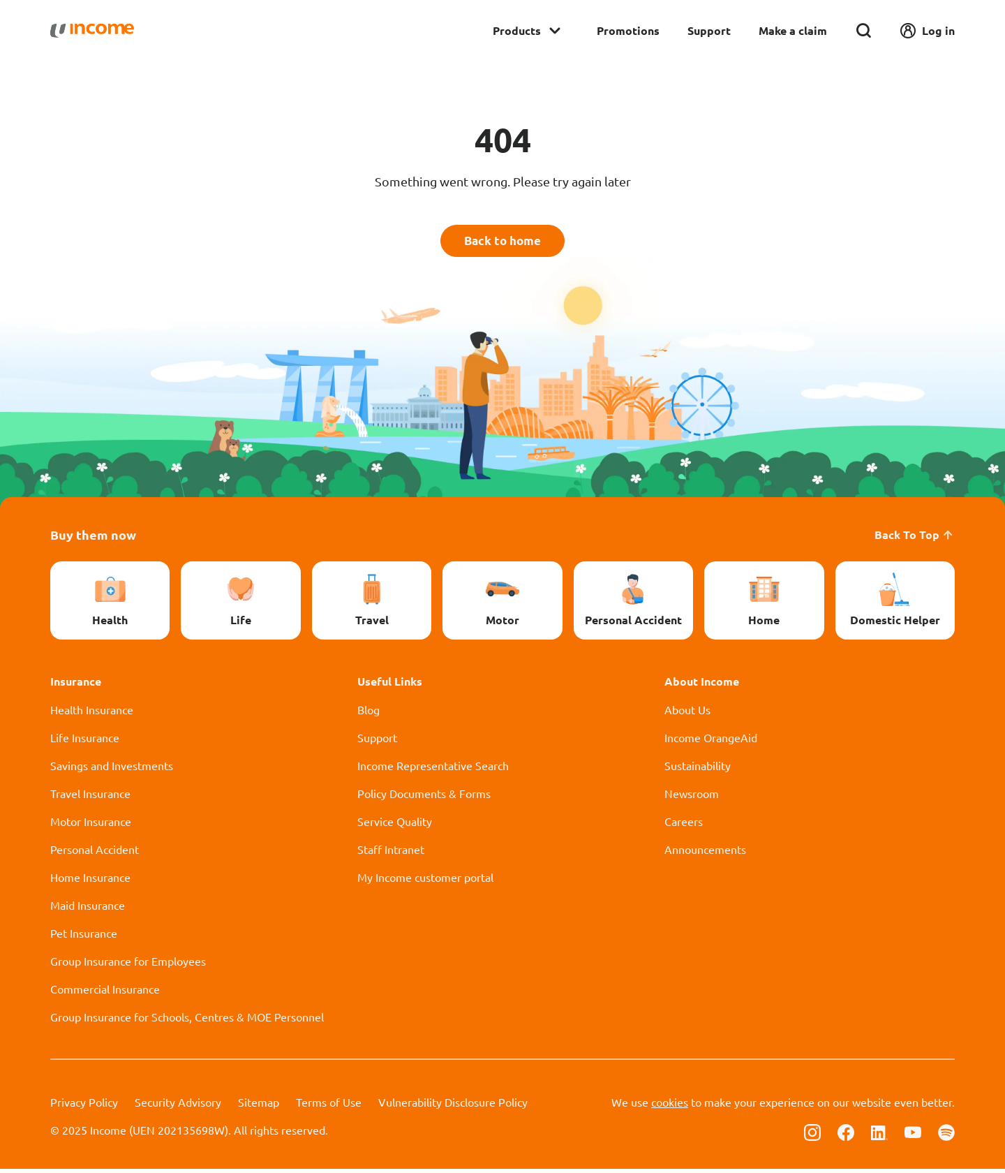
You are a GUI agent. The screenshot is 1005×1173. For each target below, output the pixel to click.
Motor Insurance (90, 825)
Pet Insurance (83, 937)
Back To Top (914, 538)
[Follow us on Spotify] (946, 1135)
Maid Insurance (87, 909)
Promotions (628, 30)
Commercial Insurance (105, 993)
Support (709, 30)
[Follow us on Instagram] (812, 1135)
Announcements (705, 853)
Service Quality (394, 825)
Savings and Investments (111, 769)
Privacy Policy (84, 1106)
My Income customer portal (425, 881)
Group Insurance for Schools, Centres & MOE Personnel (187, 1021)
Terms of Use (329, 1106)
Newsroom (691, 797)
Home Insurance (90, 881)
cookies (669, 1106)
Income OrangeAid (710, 741)
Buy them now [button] (93, 539)
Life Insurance (84, 741)
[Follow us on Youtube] (912, 1135)
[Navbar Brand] (92, 31)
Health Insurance (91, 714)
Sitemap (258, 1106)
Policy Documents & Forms (424, 797)
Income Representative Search (433, 769)
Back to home (503, 243)
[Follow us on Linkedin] (879, 1135)
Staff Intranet (390, 853)
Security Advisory (178, 1106)
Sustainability (697, 769)
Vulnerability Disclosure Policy (453, 1106)
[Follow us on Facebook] (846, 1135)
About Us (687, 714)
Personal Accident (94, 853)
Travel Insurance (90, 797)
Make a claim (793, 30)
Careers (683, 825)
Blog (368, 714)
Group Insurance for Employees (128, 965)
